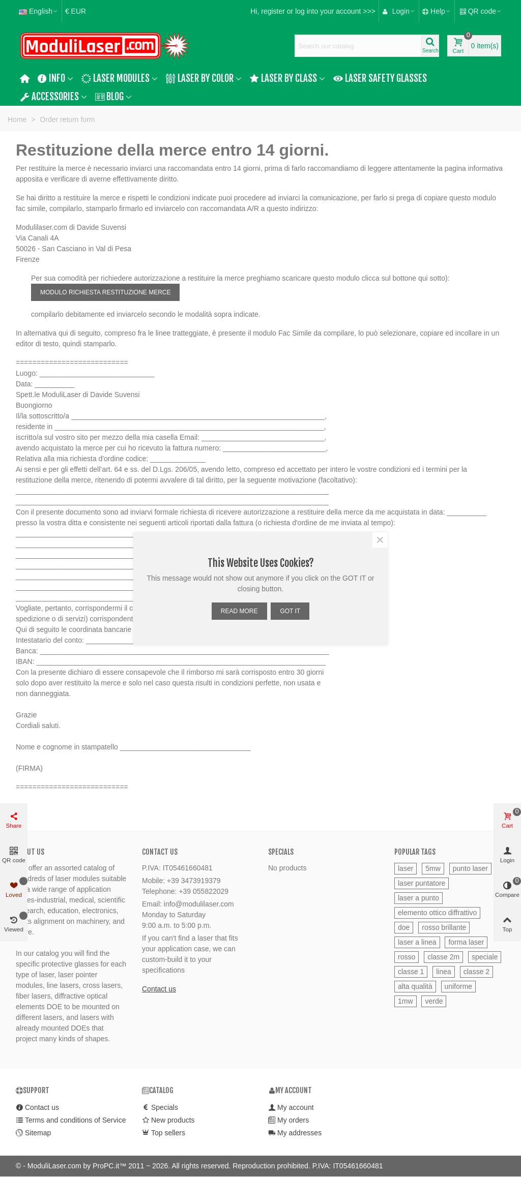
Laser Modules (115, 78)
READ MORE (239, 611)
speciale (485, 957)
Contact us (159, 989)
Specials (281, 852)
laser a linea (417, 942)
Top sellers (163, 1133)
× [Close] (380, 540)
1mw (405, 1001)
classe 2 (476, 972)
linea (443, 972)
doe (404, 927)
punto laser (470, 868)
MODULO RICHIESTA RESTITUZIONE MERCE (105, 292)
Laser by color (200, 78)
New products (168, 1120)
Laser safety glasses (380, 78)
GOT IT (290, 611)
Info (52, 78)
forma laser (466, 942)
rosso (406, 957)
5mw (433, 868)
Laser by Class (283, 78)
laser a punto (418, 898)
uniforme (458, 986)
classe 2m (443, 957)
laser (405, 868)
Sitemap (33, 1133)
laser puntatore (421, 883)
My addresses (295, 1133)
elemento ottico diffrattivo (437, 913)
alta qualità (415, 986)
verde (434, 1001)
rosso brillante (444, 927)
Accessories (49, 96)
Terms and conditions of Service (71, 1120)
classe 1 (411, 972)
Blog (109, 96)
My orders (288, 1120)
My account (291, 1107)
